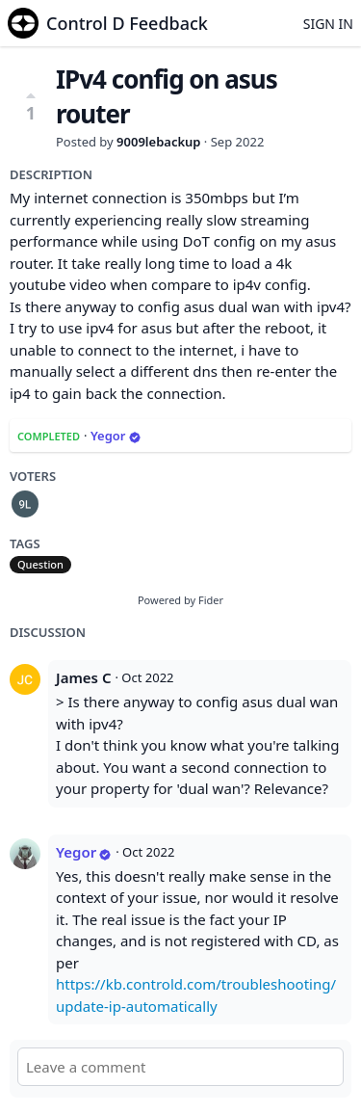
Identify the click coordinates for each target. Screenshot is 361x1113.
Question (40, 564)
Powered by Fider (180, 600)
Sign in (328, 23)
